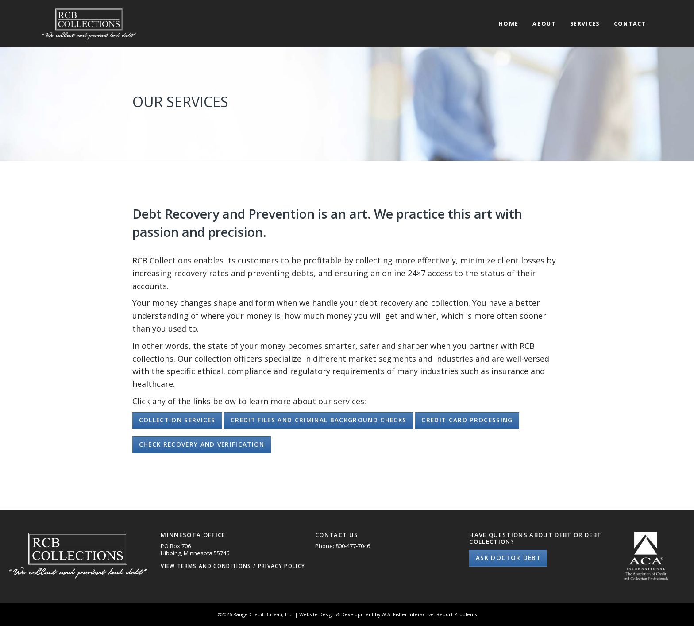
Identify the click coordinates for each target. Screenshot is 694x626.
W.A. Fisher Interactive (408, 614)
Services (585, 24)
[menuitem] (508, 16)
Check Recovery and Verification (202, 444)
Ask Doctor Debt (508, 558)
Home (508, 24)
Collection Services (177, 420)
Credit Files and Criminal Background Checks (318, 420)
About (544, 24)
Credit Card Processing (467, 420)
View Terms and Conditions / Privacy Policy (233, 565)
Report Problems (456, 614)
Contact (630, 24)
